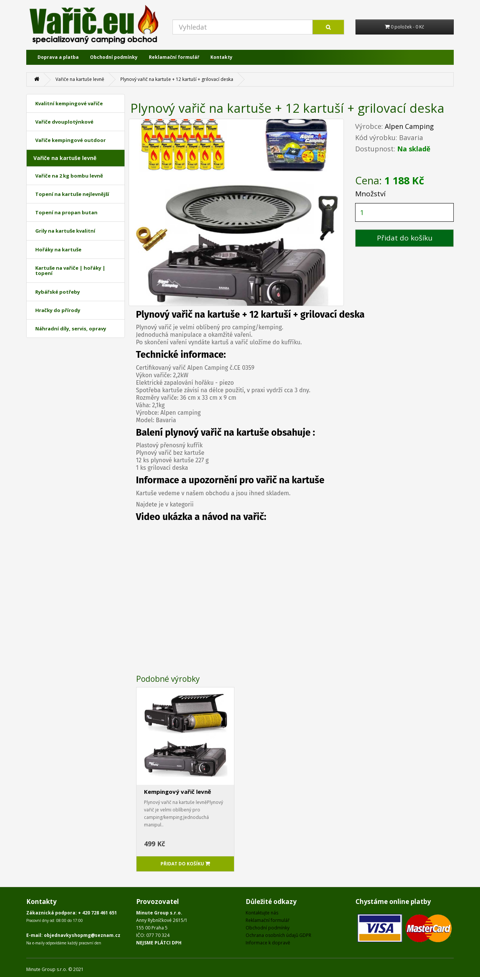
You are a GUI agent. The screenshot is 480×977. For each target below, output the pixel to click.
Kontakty (221, 57)
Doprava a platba (58, 57)
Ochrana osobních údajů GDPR (278, 935)
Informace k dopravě (268, 943)
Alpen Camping (409, 126)
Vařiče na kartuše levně (80, 79)
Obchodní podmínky (114, 57)
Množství (370, 193)
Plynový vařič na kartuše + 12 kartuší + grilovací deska (176, 79)
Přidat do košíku (404, 238)
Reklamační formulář (174, 57)
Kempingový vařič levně (177, 791)
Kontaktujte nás (262, 913)
